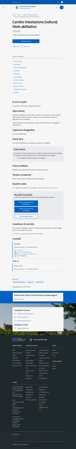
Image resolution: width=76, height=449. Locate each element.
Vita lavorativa (43, 378)
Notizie (54, 350)
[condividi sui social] (16, 46)
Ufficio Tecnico (18, 266)
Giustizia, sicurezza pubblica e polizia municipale (44, 352)
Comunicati (55, 353)
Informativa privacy (44, 392)
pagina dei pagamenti (51, 188)
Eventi (54, 369)
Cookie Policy (42, 395)
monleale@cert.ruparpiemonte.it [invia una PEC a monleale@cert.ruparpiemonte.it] (27, 254)
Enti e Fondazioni (16, 363)
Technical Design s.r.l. (23, 444)
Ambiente (28, 353)
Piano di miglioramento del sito (43, 407)
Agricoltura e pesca (31, 350)
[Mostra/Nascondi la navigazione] (3, 7)
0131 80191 (18, 250)
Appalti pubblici (30, 360)
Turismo (41, 376)
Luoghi (54, 366)
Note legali (42, 397)
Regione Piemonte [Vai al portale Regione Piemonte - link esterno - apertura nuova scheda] (16, 2)
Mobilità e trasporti (44, 363)
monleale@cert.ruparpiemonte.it (18, 409)
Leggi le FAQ (29, 387)
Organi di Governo (17, 353)
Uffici (13, 350)
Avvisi (53, 355)
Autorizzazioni (29, 363)
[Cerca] (62, 7)
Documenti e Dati (17, 365)
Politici (14, 355)
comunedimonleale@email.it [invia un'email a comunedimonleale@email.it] (23, 252)
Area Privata (15, 434)
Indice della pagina (38, 56)
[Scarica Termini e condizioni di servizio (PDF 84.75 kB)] (27, 234)
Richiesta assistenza (31, 400)
